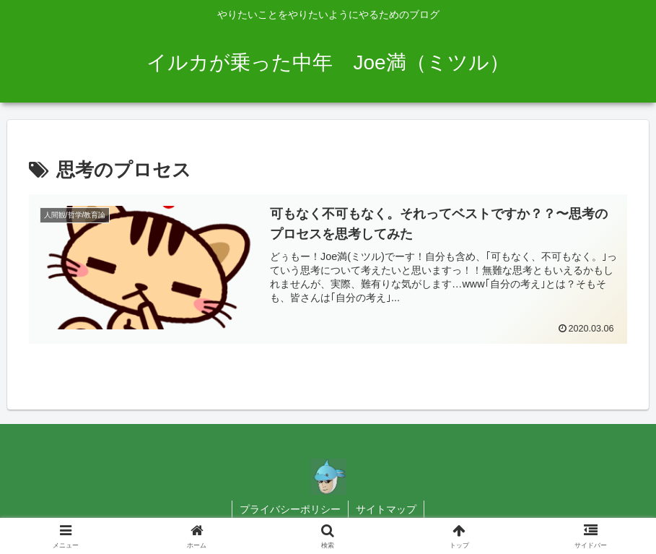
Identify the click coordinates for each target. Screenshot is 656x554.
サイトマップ (386, 509)
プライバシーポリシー (290, 509)
